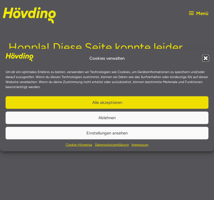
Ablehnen (107, 117)
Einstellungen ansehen (107, 133)
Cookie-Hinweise (79, 144)
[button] (205, 58)
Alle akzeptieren (107, 102)
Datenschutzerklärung (112, 144)
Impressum (140, 144)
